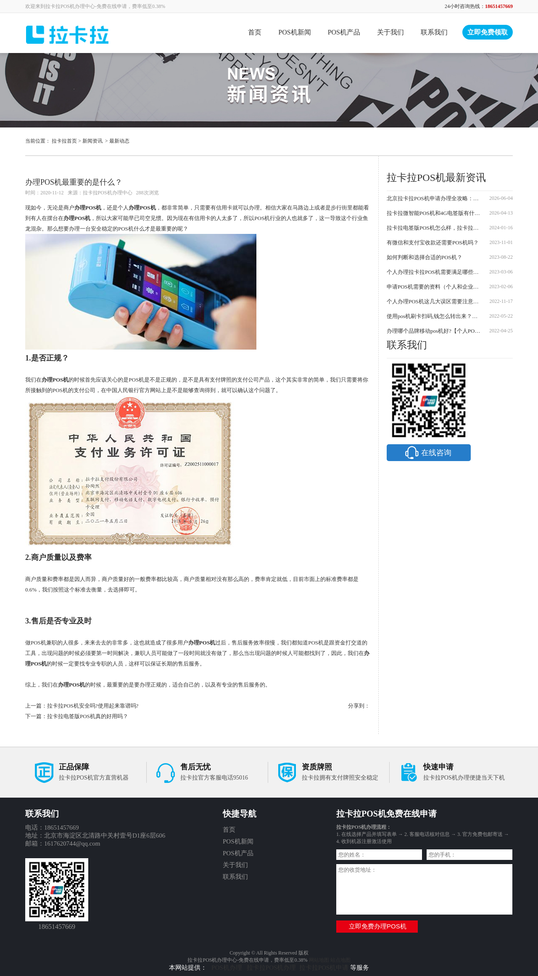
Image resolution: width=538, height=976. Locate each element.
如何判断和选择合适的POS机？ (424, 257)
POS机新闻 (294, 32)
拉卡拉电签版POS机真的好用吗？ (87, 716)
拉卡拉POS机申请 (324, 967)
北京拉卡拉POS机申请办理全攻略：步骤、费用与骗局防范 (434, 198)
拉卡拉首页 (64, 141)
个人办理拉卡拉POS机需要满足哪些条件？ (434, 272)
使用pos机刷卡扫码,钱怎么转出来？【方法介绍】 (434, 316)
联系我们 (434, 32)
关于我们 (390, 32)
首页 (254, 32)
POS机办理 (227, 967)
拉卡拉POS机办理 (271, 967)
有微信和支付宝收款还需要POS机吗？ (433, 242)
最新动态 (119, 141)
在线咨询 (427, 452)
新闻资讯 (92, 141)
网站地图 (319, 960)
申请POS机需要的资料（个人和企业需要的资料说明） (434, 287)
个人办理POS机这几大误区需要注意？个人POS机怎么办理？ (434, 301)
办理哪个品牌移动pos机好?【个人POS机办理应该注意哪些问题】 (434, 331)
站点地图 (340, 960)
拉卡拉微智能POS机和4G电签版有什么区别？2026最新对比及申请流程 (434, 213)
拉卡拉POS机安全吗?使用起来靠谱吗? (92, 706)
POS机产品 (344, 32)
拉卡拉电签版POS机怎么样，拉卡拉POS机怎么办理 (434, 228)
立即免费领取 (487, 32)
